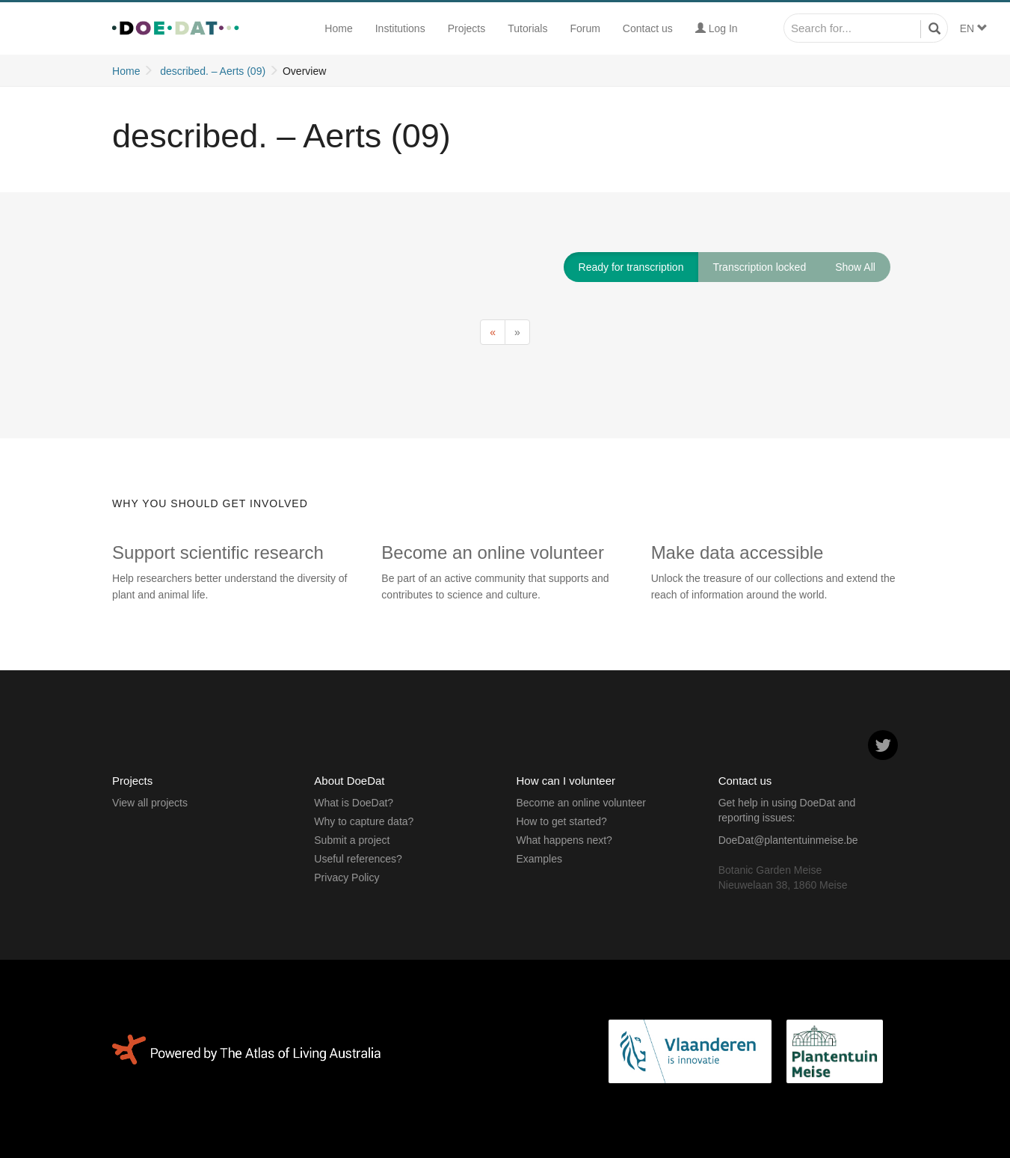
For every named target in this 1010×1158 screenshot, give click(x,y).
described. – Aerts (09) (212, 71)
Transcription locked (759, 267)
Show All (855, 267)
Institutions (400, 28)
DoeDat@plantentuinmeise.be (788, 840)
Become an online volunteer (581, 803)
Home (338, 28)
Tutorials (527, 28)
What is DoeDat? (353, 803)
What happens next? (564, 840)
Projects (467, 28)
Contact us (648, 28)
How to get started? (561, 821)
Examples (538, 859)
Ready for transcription (631, 267)
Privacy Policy (346, 877)
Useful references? (358, 859)
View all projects (150, 803)
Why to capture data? (363, 821)
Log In (716, 28)
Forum (585, 28)
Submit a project (351, 840)
